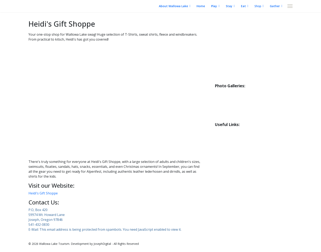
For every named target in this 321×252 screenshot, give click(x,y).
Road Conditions (229, 139)
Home (201, 6)
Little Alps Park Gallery (236, 109)
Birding (221, 70)
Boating (222, 54)
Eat (243, 6)
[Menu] (290, 6)
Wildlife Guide (227, 78)
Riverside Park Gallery (235, 93)
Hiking (220, 46)
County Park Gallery (233, 101)
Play (214, 6)
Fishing (221, 37)
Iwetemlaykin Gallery (234, 117)
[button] (115, 146)
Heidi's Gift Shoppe (43, 193)
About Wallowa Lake (173, 6)
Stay (229, 6)
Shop (257, 6)
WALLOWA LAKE (47, 6)
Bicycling (223, 62)
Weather (223, 131)
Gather (275, 6)
